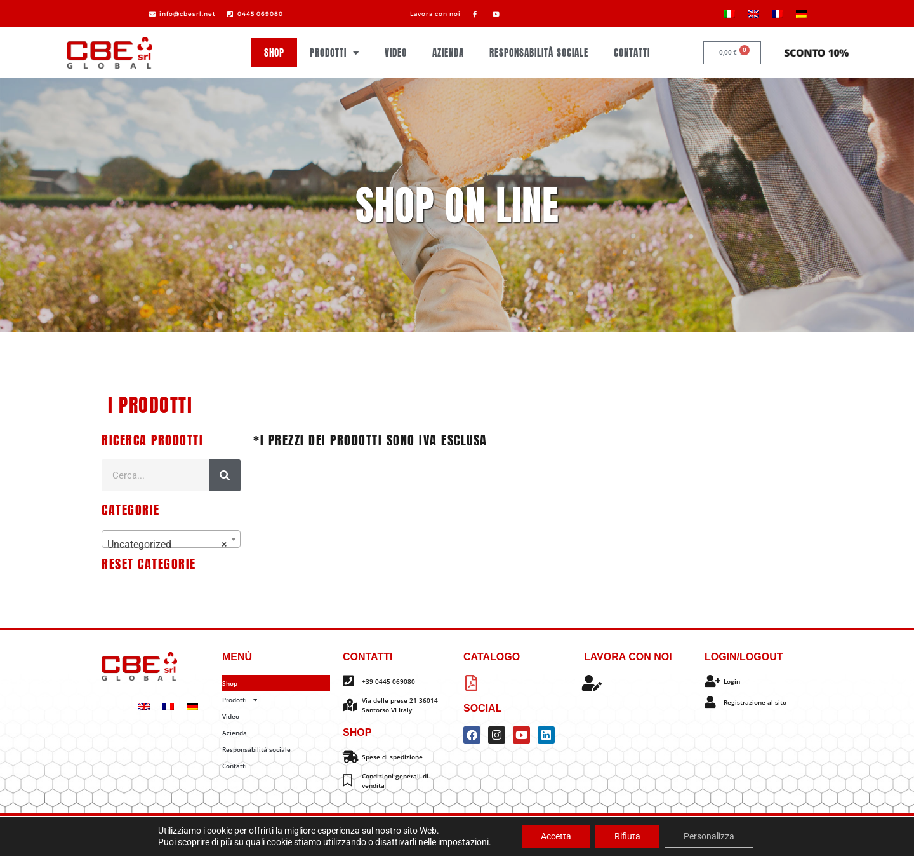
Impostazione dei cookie (530, 834)
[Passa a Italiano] (729, 13)
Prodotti (334, 53)
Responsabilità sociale (538, 52)
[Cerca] (225, 475)
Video (396, 52)
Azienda (448, 52)
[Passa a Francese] (777, 13)
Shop (274, 52)
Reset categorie (149, 564)
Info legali (467, 834)
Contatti (632, 52)
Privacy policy (419, 834)
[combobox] (171, 539)
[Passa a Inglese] (753, 13)
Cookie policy (367, 834)
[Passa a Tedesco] (802, 13)
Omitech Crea (535, 824)
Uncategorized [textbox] (167, 545)
